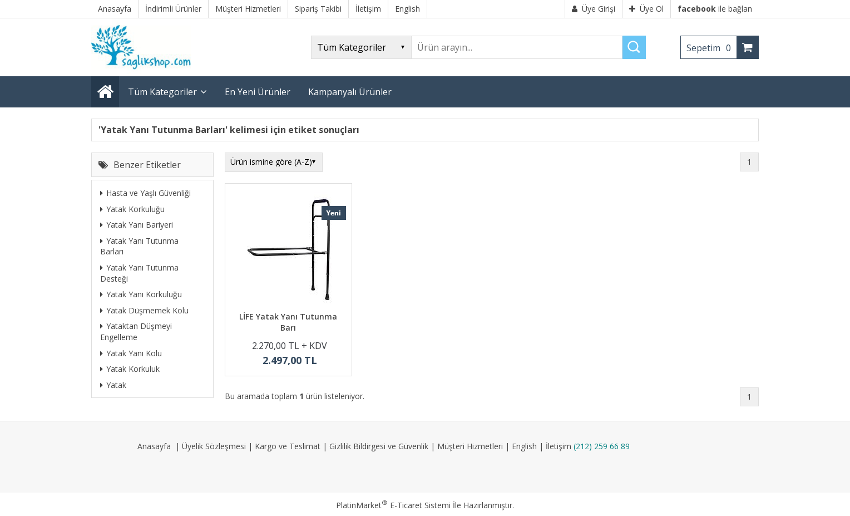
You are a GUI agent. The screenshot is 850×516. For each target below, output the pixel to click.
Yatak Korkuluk (130, 368)
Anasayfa (154, 446)
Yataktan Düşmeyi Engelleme (136, 331)
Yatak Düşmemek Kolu (144, 310)
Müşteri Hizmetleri (470, 446)
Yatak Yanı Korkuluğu (141, 294)
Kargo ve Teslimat (287, 446)
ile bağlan (715, 8)
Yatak (113, 385)
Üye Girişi (593, 8)
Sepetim (711, 48)
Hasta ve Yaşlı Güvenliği (145, 193)
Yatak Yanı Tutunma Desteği (139, 273)
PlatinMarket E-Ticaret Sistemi (393, 505)
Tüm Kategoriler (162, 92)
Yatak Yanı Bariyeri (136, 224)
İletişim (558, 446)
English (524, 446)
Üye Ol (646, 8)
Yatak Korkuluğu (132, 209)
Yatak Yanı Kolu (131, 353)
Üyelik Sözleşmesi (214, 446)
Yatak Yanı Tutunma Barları (139, 246)
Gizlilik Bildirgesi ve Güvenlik (378, 446)
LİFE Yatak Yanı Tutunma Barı (288, 322)
